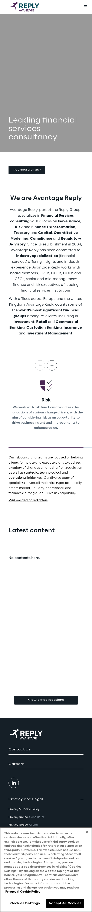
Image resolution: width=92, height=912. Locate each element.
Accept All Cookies (65, 903)
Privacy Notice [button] (26, 817)
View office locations (46, 700)
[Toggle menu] (85, 7)
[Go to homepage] (29, 7)
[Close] (87, 832)
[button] (27, 170)
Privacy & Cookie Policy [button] (24, 809)
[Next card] (52, 365)
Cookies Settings (25, 903)
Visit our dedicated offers (28, 500)
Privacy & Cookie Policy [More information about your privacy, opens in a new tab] (22, 891)
